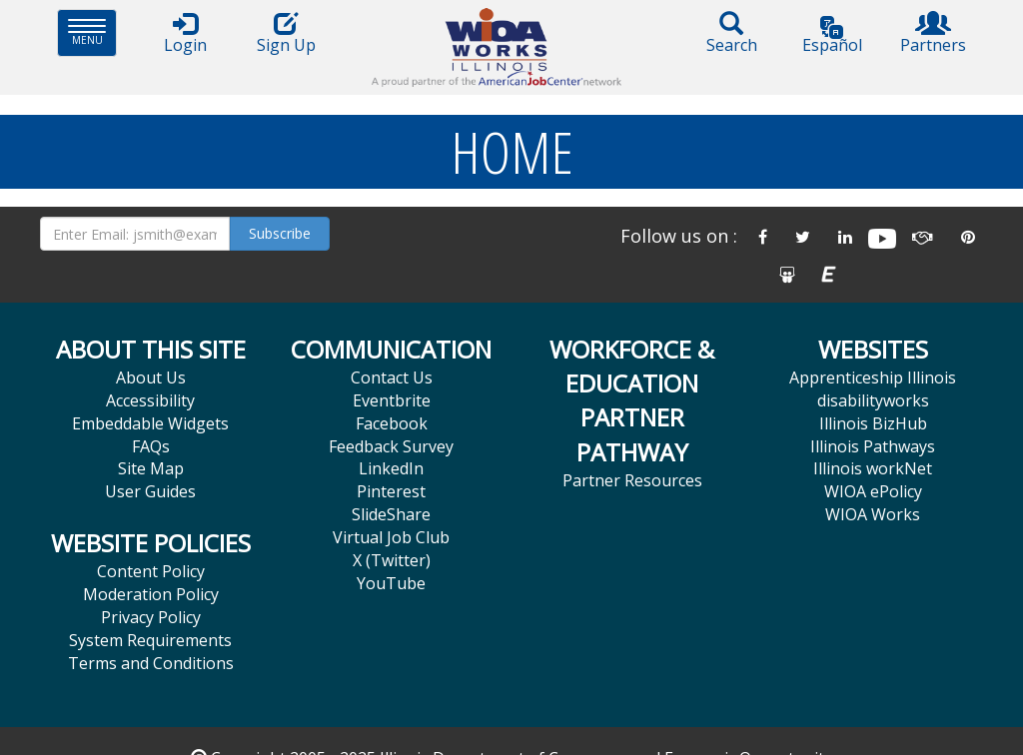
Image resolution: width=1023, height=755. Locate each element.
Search (731, 33)
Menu (92, 32)
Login (185, 33)
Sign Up (286, 33)
